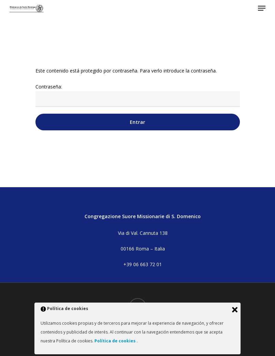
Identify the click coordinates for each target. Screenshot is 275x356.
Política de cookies (115, 341)
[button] (261, 8)
